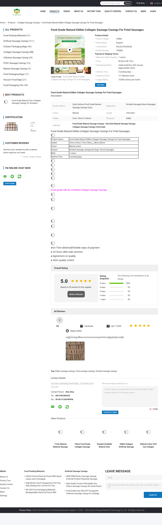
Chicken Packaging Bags (15, 46)
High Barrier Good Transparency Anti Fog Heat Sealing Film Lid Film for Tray (43, 484)
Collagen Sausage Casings (28, 23)
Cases (153, 11)
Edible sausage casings (65, 371)
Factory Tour (94, 11)
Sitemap (3, 496)
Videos (66, 11)
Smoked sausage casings (106, 371)
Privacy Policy (25, 510)
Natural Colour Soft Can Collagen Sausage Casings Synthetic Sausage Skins (148, 445)
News (143, 11)
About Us (78, 11)
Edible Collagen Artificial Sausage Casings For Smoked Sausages (126, 445)
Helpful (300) (76, 331)
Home (43, 11)
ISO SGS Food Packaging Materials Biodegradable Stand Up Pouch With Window (41, 491)
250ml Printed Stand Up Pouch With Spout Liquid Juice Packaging (44, 477)
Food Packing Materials (14, 35)
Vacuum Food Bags (12, 79)
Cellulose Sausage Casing (15, 57)
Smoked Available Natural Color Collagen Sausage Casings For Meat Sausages (104, 445)
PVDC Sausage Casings (14, 63)
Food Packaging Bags (13, 74)
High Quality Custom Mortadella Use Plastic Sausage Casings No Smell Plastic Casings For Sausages (84, 485)
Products (54, 11)
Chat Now (140, 3)
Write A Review (76, 294)
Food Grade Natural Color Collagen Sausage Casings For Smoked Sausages (26, 103)
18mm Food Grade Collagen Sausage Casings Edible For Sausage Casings (82, 445)
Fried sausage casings (85, 371)
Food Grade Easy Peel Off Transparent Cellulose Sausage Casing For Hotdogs (82, 492)
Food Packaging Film (13, 85)
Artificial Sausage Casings (15, 41)
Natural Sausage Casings (15, 68)
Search (127, 3)
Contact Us (131, 11)
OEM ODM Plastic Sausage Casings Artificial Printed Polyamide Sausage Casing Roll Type (81, 478)
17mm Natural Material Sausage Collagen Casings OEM (60, 445)
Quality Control (113, 11)
